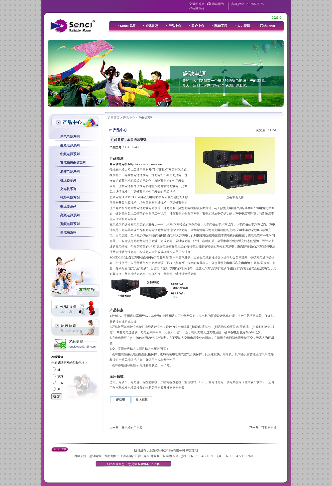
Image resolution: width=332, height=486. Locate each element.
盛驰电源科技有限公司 (72, 26)
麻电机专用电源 (131, 427)
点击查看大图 (235, 197)
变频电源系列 (70, 145)
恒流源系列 (68, 233)
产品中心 (129, 118)
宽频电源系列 (70, 224)
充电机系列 (68, 189)
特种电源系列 (70, 198)
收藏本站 (198, 8)
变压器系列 (68, 206)
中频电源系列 (70, 154)
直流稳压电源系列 (73, 163)
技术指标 (142, 399)
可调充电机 (268, 427)
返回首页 (198, 4)
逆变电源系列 (70, 171)
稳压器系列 (68, 180)
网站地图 (218, 4)
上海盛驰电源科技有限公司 (167, 450)
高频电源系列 (70, 215)
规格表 (120, 399)
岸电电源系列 (70, 136)
